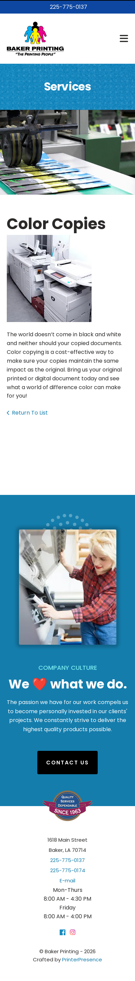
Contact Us (67, 762)
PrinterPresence (82, 959)
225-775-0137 (68, 7)
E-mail (67, 880)
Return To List (30, 413)
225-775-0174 (67, 870)
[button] (124, 38)
